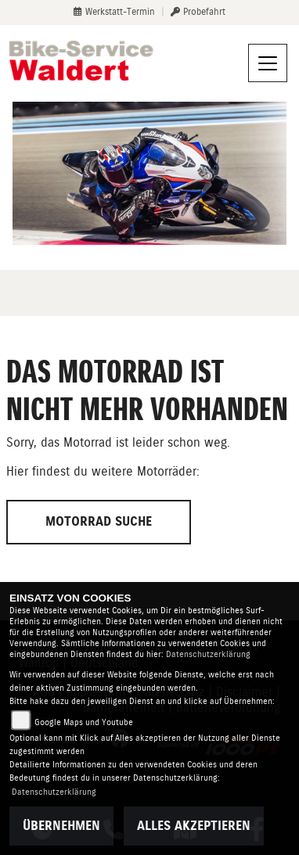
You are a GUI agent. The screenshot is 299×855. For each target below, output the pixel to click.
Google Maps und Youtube (83, 722)
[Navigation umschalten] (267, 63)
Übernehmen (61, 825)
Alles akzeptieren (193, 825)
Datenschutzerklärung (208, 654)
